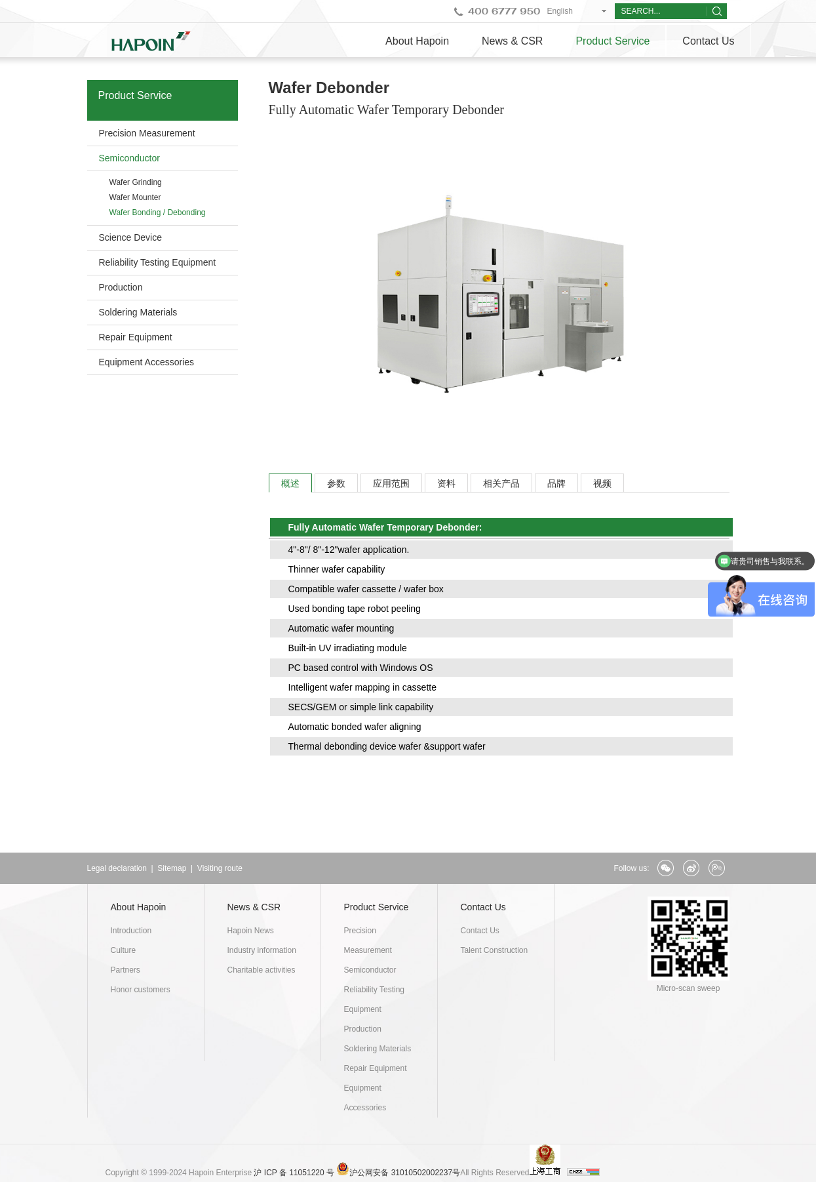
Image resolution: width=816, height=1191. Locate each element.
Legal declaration (117, 868)
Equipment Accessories (147, 362)
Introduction (131, 930)
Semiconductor (129, 158)
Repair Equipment (135, 337)
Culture (123, 950)
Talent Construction (494, 950)
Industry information (261, 950)
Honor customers (140, 989)
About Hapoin (417, 41)
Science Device (131, 237)
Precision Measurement (147, 133)
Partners (125, 970)
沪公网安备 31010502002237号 (404, 1172)
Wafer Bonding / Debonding (157, 212)
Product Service (612, 41)
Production (121, 287)
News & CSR (512, 41)
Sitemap (171, 868)
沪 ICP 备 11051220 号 (294, 1172)
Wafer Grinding (135, 182)
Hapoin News (250, 930)
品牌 (556, 483)
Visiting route (220, 868)
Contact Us (708, 41)
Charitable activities (261, 970)
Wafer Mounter (135, 197)
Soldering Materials (138, 312)
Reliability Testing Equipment (157, 262)
